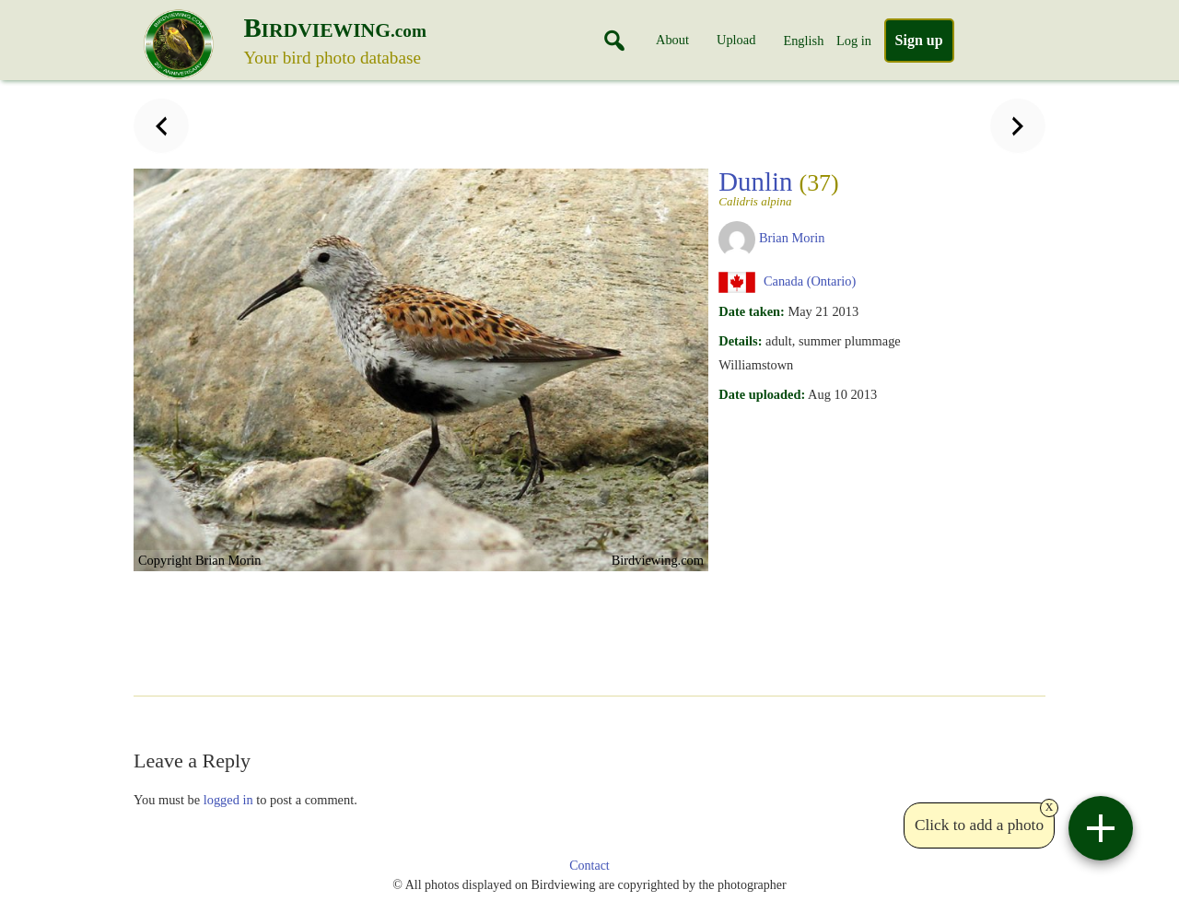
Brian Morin (792, 237)
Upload (736, 39)
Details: (740, 341)
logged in (228, 799)
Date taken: (751, 311)
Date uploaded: (761, 394)
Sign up (919, 40)
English (803, 40)
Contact (589, 865)
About (672, 39)
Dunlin (806, 187)
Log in (853, 40)
